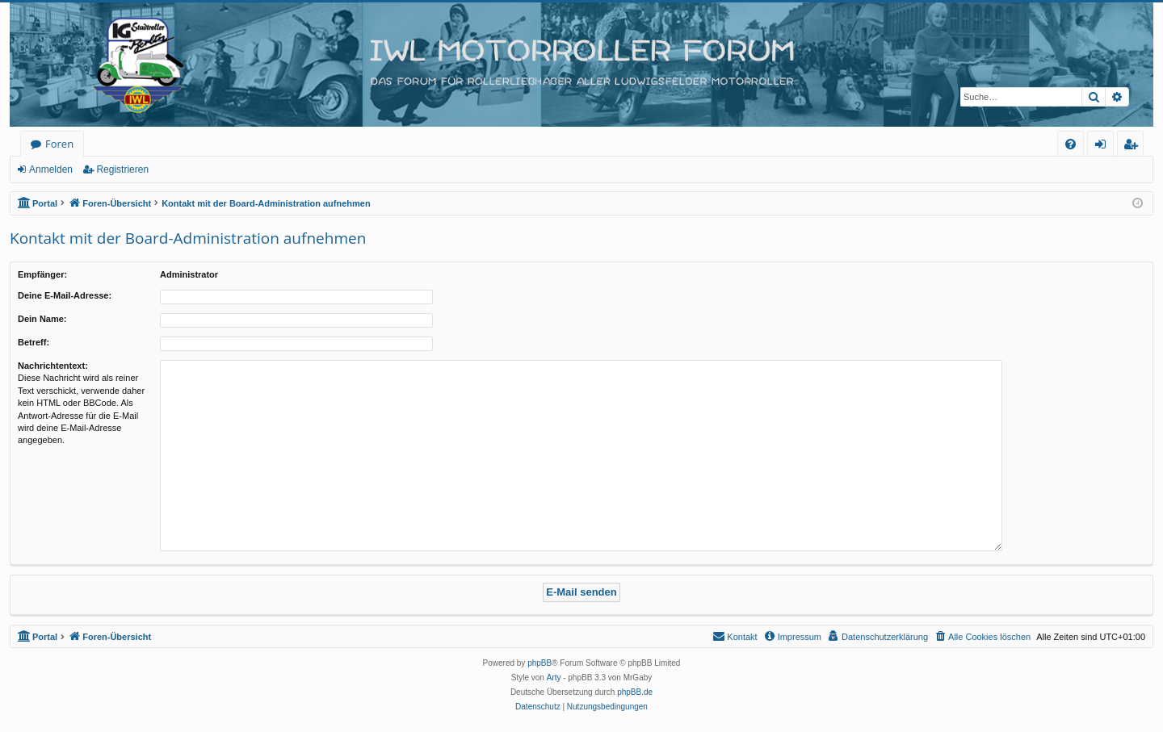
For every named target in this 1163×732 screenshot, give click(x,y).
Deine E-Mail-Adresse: (64, 295)
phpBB (539, 663)
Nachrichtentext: (53, 365)
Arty (554, 677)
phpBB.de (635, 692)
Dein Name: (42, 319)
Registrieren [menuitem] (1134, 146)
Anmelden (51, 169)
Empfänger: (42, 274)
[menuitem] (1070, 144)
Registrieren (122, 169)
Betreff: (33, 342)
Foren (59, 143)
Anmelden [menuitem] (1105, 146)
